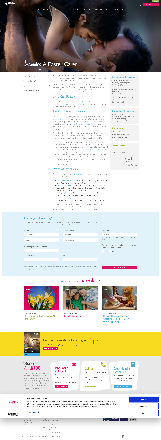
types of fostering (80, 174)
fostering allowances (94, 89)
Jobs (44, 415)
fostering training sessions (93, 149)
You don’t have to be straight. (88, 102)
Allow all (144, 421)
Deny (144, 434)
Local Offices (73, 9)
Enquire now (61, 387)
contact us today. (66, 207)
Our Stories (85, 9)
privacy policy (30, 269)
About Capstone (43, 9)
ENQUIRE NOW (151, 5)
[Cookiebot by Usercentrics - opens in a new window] (13, 436)
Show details (31, 434)
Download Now (50, 349)
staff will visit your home (82, 124)
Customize (144, 428)
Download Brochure (123, 387)
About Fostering (59, 9)
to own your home (62, 104)
